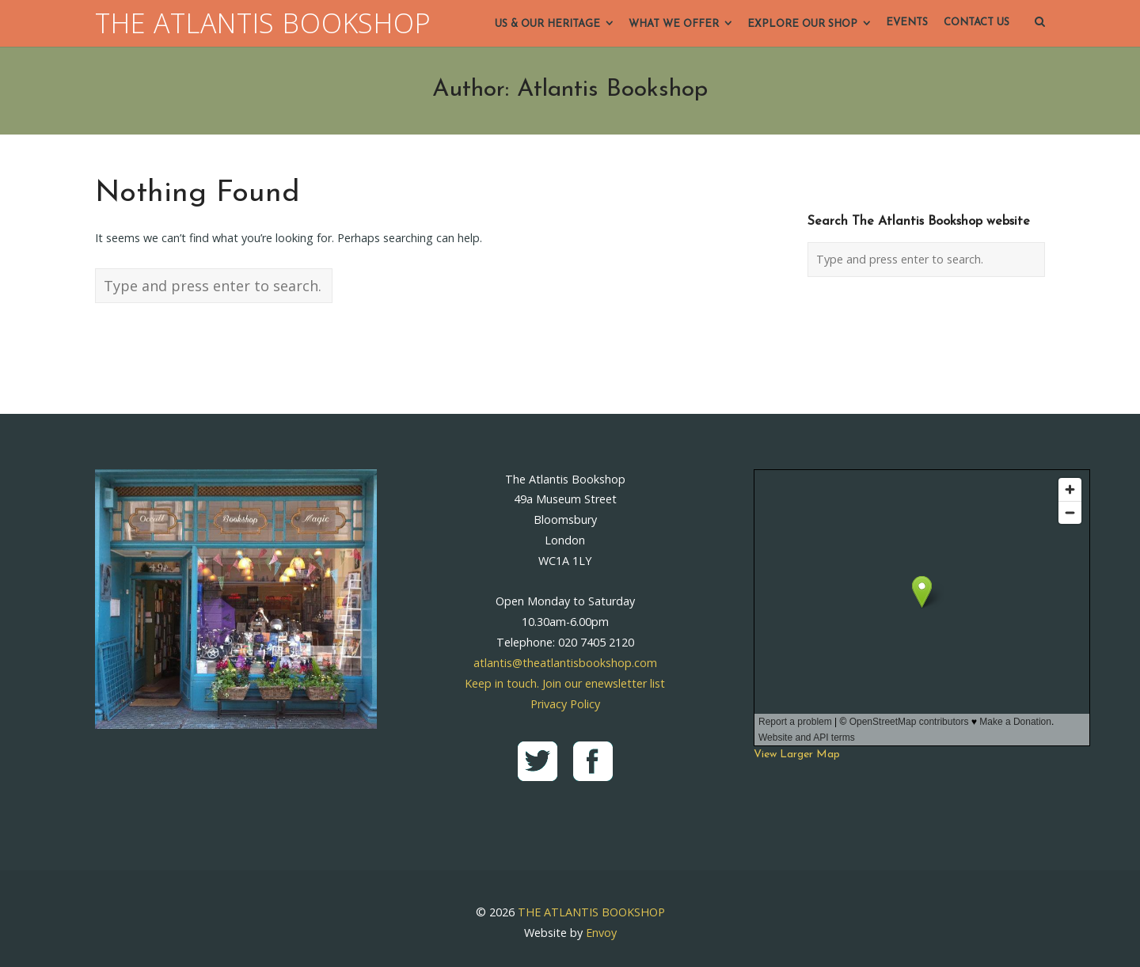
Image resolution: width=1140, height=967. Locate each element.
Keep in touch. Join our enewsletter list (565, 683)
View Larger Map (797, 754)
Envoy (601, 932)
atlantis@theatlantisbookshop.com (565, 662)
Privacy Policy (565, 703)
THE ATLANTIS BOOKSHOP (263, 23)
